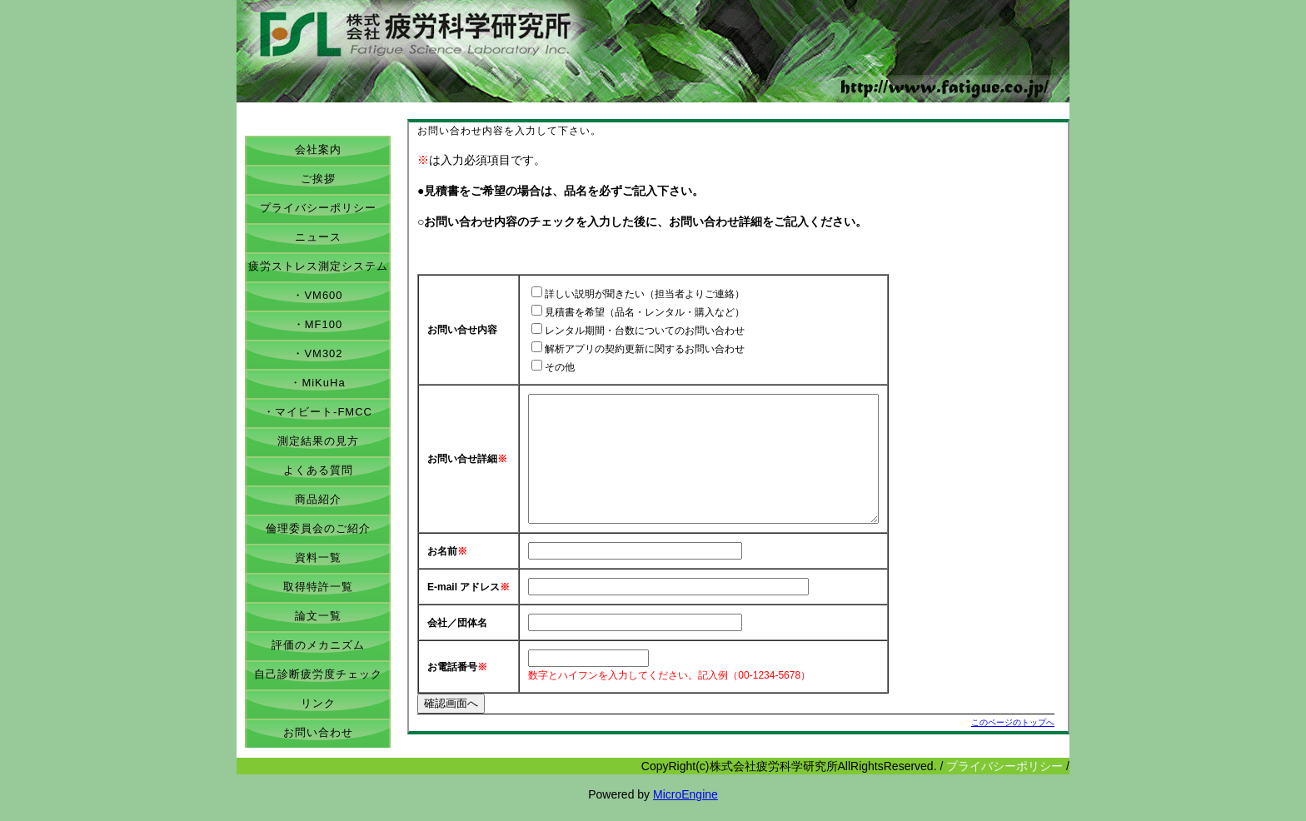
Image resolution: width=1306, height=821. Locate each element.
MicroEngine (685, 812)
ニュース (318, 237)
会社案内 (318, 149)
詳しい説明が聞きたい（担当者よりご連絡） (645, 294)
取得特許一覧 (318, 586)
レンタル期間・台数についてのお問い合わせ (645, 330)
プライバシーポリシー (318, 208)
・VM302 (317, 353)
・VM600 (317, 295)
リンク (318, 703)
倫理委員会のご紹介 (318, 528)
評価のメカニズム (318, 645)
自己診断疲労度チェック (318, 674)
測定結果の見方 (318, 441)
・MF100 (317, 324)
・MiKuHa (317, 382)
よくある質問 (318, 470)
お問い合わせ (318, 732)
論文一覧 (318, 616)
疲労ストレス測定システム (318, 266)
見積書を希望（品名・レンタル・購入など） (645, 312)
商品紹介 (318, 499)
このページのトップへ (1012, 747)
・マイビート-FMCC (317, 412)
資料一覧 (318, 557)
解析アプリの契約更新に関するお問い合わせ (645, 349)
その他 (560, 367)
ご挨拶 (318, 178)
